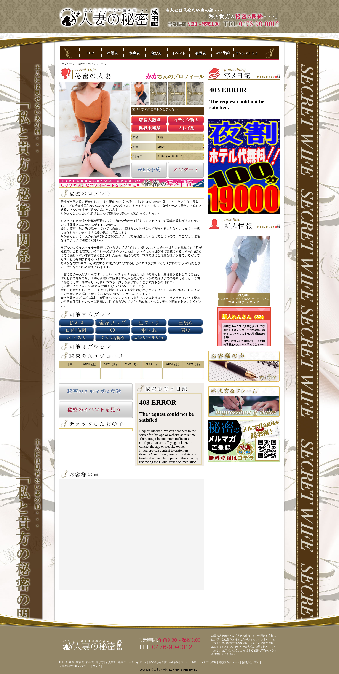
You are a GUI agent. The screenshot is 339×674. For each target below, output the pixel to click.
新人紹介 (111, 662)
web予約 (222, 53)
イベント (178, 53)
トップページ (67, 63)
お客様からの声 (158, 662)
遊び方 (156, 53)
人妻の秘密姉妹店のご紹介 (75, 666)
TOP (90, 53)
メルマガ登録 (209, 662)
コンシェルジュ (246, 53)
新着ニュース (126, 662)
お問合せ (247, 662)
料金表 (134, 53)
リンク (97, 666)
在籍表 (200, 53)
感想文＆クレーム (229, 662)
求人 (256, 662)
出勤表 (112, 53)
